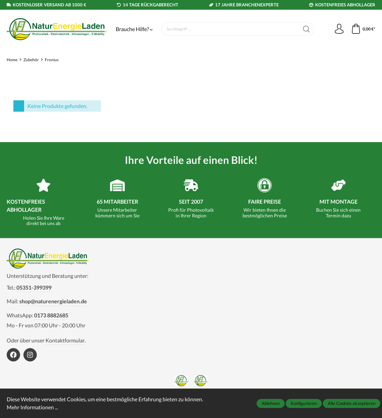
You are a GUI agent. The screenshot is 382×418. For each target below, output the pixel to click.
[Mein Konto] (339, 29)
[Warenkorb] (363, 29)
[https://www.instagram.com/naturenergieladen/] (30, 354)
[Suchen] (306, 29)
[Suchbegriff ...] (230, 29)
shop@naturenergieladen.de (53, 301)
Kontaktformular (65, 340)
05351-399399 (34, 287)
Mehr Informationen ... (32, 407)
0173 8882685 (51, 315)
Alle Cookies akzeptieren (351, 403)
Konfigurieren (304, 403)
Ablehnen (271, 403)
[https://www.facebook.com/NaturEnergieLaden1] (13, 354)
